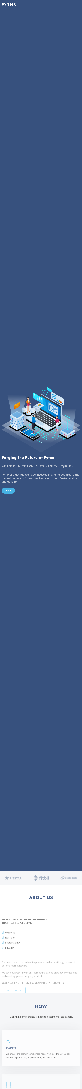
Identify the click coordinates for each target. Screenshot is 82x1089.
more (8, 490)
